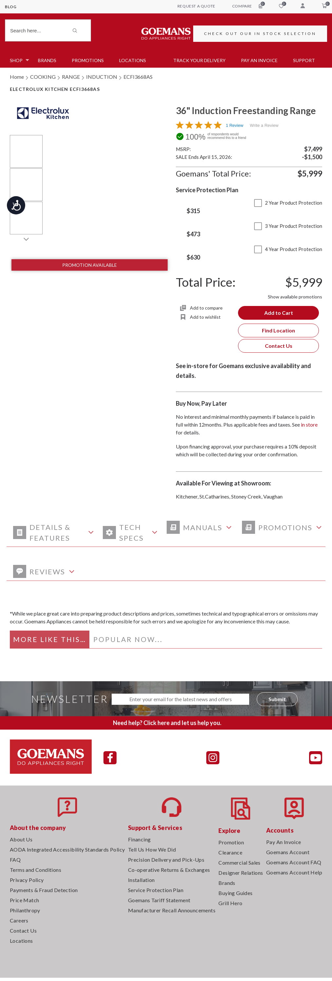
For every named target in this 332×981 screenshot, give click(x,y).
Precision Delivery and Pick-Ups (166, 859)
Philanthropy (25, 910)
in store (309, 424)
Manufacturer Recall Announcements (171, 910)
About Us (21, 839)
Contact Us (278, 346)
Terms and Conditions (35, 870)
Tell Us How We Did (152, 849)
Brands (47, 60)
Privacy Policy (27, 880)
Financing (139, 839)
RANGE (71, 77)
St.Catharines (214, 496)
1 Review (234, 125)
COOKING (43, 77)
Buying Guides (235, 893)
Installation (141, 880)
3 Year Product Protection (288, 226)
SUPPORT (304, 60)
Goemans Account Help (294, 872)
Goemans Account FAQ (294, 862)
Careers (19, 920)
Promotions (88, 60)
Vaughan (273, 496)
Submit (277, 699)
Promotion (231, 842)
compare (247, 5)
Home (17, 77)
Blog (10, 6)
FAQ (15, 859)
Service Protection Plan (155, 890)
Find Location (278, 330)
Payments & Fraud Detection (44, 890)
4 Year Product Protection (288, 249)
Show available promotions (295, 296)
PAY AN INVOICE (259, 60)
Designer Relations (240, 873)
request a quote (196, 6)
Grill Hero (230, 903)
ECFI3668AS (138, 77)
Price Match (24, 900)
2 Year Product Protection (288, 202)
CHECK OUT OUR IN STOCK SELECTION (260, 33)
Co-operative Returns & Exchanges (169, 870)
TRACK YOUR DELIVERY (199, 60)
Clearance (230, 852)
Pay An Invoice (283, 842)
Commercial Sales (239, 862)
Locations (132, 60)
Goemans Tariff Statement (159, 900)
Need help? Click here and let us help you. (167, 722)
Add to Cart (278, 313)
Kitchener (186, 496)
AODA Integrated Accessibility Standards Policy (67, 849)
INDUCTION (101, 77)
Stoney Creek (246, 496)
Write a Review (264, 125)
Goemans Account (287, 852)
